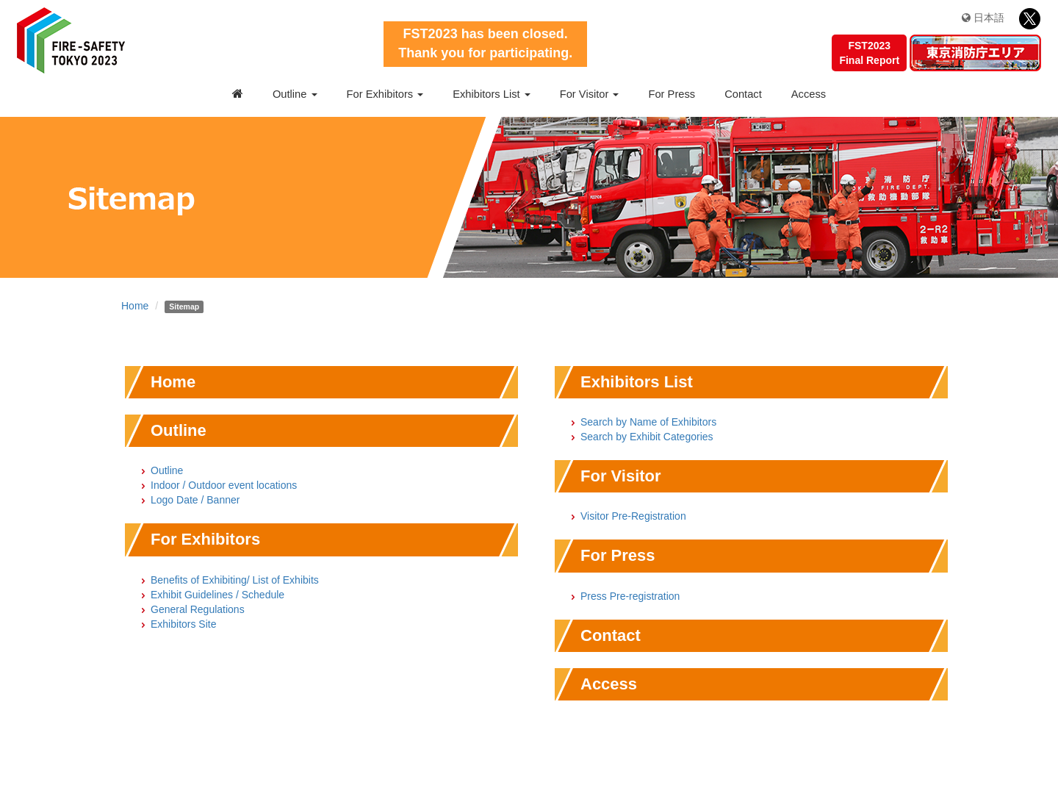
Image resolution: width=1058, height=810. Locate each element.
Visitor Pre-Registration (633, 516)
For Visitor (589, 94)
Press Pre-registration (630, 596)
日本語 (983, 18)
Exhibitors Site (183, 624)
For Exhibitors (385, 94)
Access (808, 94)
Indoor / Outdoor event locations (224, 485)
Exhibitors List (491, 94)
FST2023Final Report (869, 53)
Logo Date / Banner (195, 500)
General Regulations (198, 609)
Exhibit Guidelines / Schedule (217, 595)
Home (134, 306)
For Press (671, 94)
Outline (295, 94)
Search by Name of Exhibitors (648, 422)
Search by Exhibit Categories (646, 436)
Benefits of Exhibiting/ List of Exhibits (235, 580)
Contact (743, 94)
